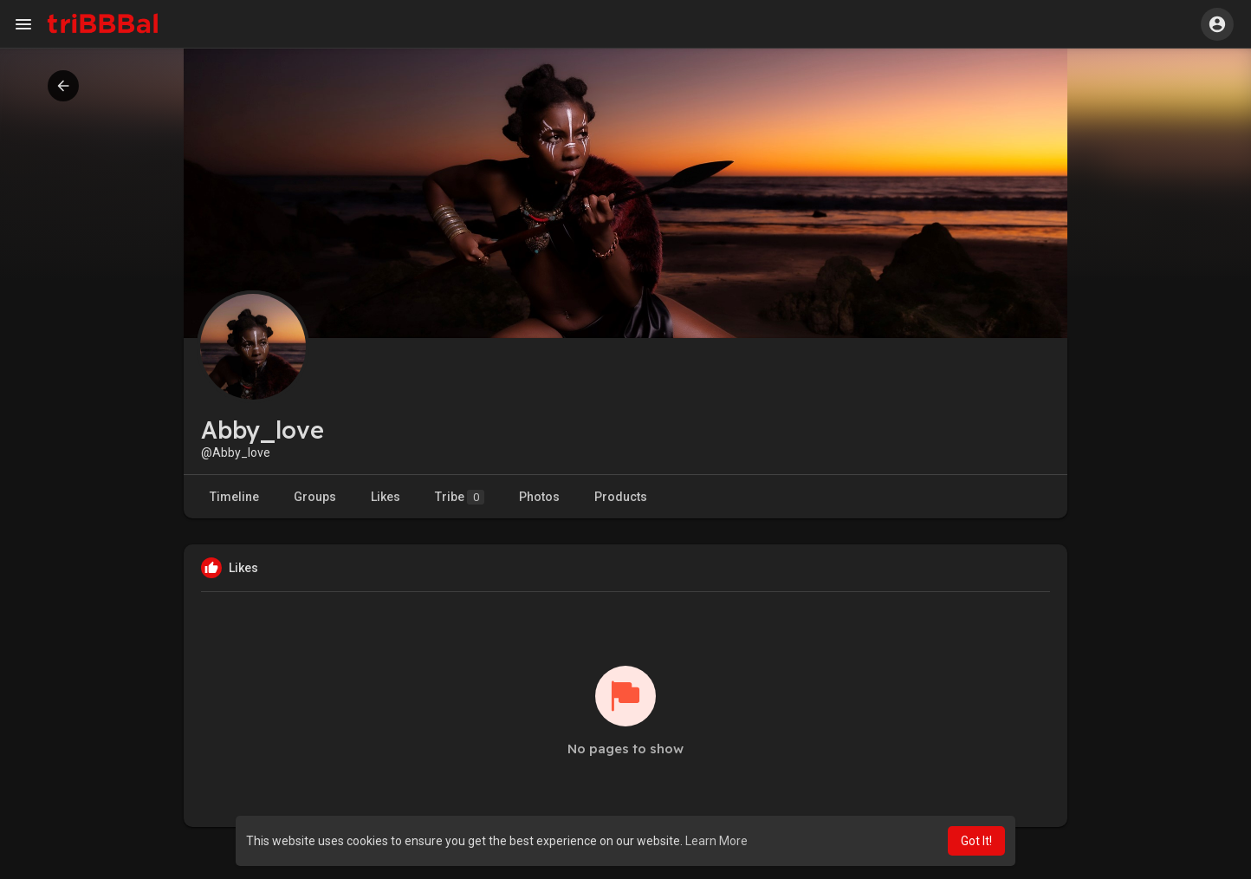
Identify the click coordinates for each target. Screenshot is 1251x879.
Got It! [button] (976, 841)
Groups (315, 497)
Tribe (459, 497)
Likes (385, 497)
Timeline (234, 497)
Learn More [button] (716, 841)
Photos (539, 497)
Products (620, 497)
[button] (1217, 24)
